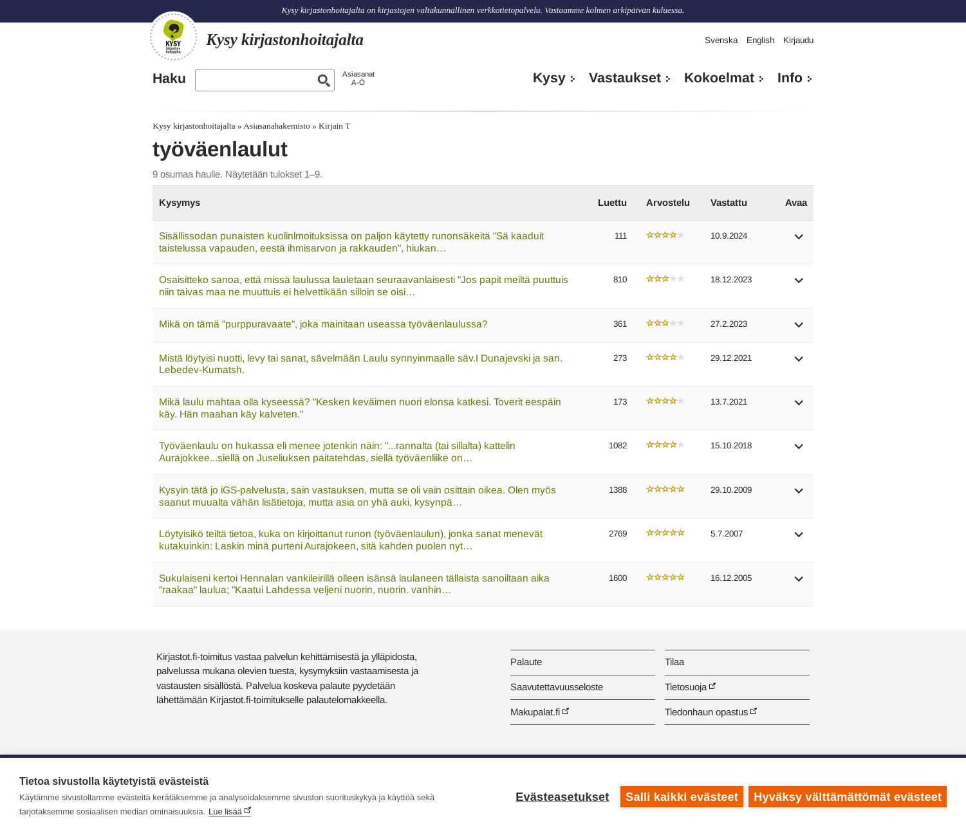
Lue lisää (225, 811)
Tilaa (674, 661)
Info (790, 78)
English (760, 40)
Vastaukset (625, 78)
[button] (799, 241)
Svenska (721, 40)
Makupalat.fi (535, 711)
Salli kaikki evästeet (681, 796)
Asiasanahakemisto (276, 126)
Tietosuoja (686, 686)
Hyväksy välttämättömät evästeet (848, 796)
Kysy (549, 78)
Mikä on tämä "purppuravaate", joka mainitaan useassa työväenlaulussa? (323, 323)
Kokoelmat (719, 78)
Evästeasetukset (561, 796)
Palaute (526, 661)
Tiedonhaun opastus (706, 711)
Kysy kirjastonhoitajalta (194, 126)
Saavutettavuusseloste (556, 686)
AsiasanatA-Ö (358, 78)
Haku (169, 78)
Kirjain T (334, 126)
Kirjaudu (798, 40)
